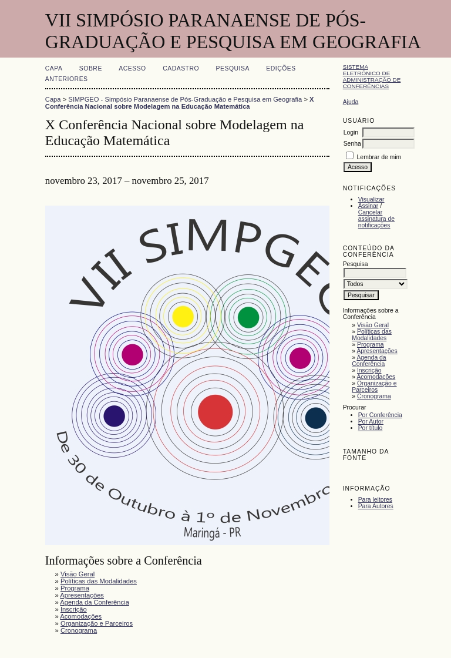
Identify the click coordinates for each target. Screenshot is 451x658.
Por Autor (370, 421)
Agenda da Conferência (369, 360)
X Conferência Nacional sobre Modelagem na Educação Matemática (179, 103)
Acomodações (375, 377)
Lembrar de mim (379, 157)
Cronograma (374, 396)
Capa (54, 68)
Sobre (90, 68)
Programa (370, 344)
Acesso (132, 68)
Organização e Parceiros (374, 386)
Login (351, 132)
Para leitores (375, 499)
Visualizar (371, 199)
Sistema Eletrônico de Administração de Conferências (372, 76)
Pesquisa (233, 68)
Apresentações (376, 351)
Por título (370, 428)
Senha (352, 143)
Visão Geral (373, 325)
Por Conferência (380, 415)
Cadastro (181, 68)
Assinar (368, 206)
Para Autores (375, 506)
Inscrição (369, 370)
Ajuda (351, 102)
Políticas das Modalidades (372, 334)
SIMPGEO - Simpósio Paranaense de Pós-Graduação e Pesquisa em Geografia (185, 99)
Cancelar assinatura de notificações (376, 219)
